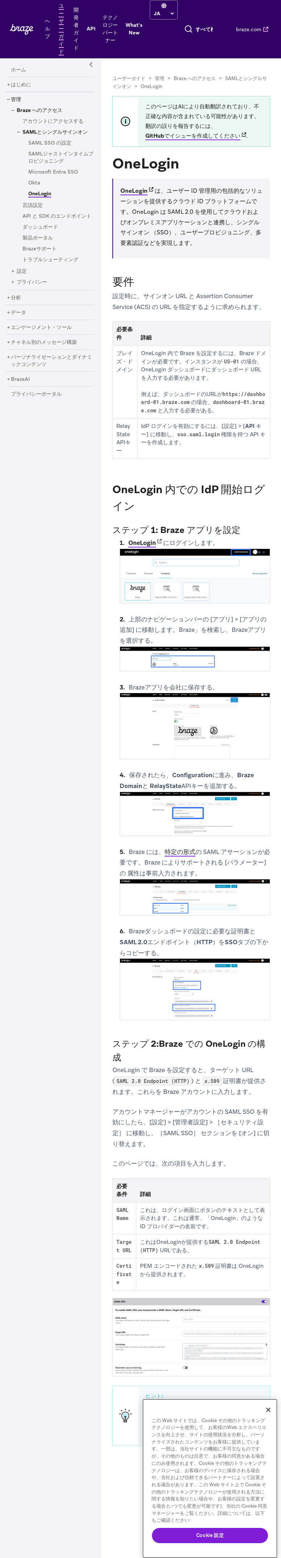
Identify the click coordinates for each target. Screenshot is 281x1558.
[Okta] (34, 183)
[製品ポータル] (37, 238)
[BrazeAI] (20, 379)
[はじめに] (21, 84)
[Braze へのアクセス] (39, 110)
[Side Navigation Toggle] (91, 64)
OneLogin (134, 191)
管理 (159, 78)
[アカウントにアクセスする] (52, 121)
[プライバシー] (32, 282)
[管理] (16, 99)
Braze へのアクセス (195, 78)
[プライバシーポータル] (36, 394)
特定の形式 (180, 852)
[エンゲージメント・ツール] (41, 327)
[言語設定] (32, 205)
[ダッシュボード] (40, 227)
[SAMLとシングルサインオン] (55, 132)
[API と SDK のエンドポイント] (56, 216)
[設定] (22, 271)
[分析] (16, 297)
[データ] (18, 312)
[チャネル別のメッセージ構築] (44, 342)
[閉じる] (268, 1410)
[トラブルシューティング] (50, 259)
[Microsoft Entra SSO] (53, 172)
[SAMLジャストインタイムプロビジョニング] (61, 157)
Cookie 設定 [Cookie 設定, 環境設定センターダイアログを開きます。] (210, 1535)
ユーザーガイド (128, 78)
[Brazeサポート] (39, 249)
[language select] (163, 13)
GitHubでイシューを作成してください (192, 135)
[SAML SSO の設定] (49, 143)
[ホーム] (18, 70)
